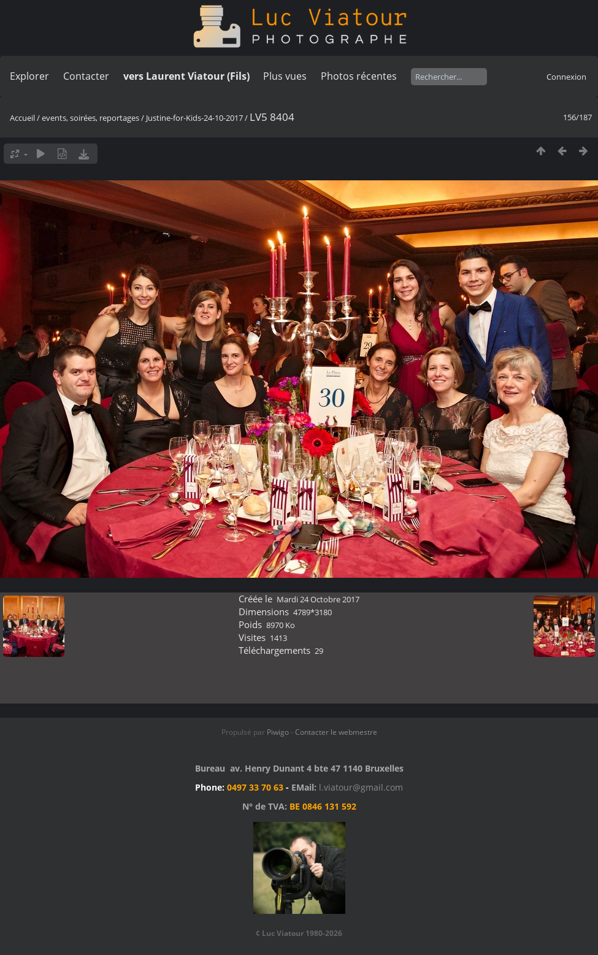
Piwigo (278, 732)
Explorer (29, 76)
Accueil (22, 117)
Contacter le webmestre (336, 732)
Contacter (86, 76)
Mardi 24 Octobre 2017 (318, 599)
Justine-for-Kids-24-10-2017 (194, 117)
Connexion (566, 76)
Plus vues (285, 76)
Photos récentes (359, 76)
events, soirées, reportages (91, 117)
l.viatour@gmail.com (361, 787)
